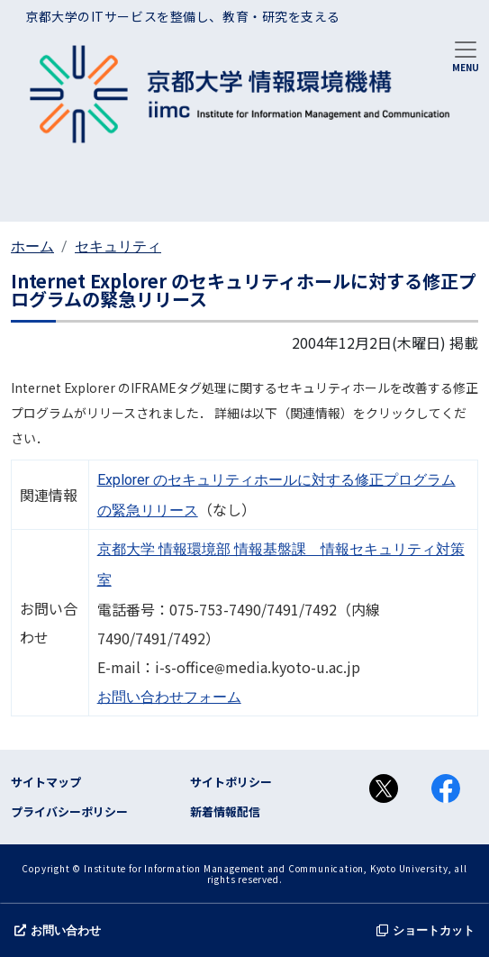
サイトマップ (46, 781)
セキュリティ (118, 246)
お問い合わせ (57, 930)
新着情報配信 (225, 811)
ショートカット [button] (425, 930)
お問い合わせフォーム (169, 697)
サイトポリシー (231, 781)
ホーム (32, 246)
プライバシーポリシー (69, 811)
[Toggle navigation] (465, 55)
